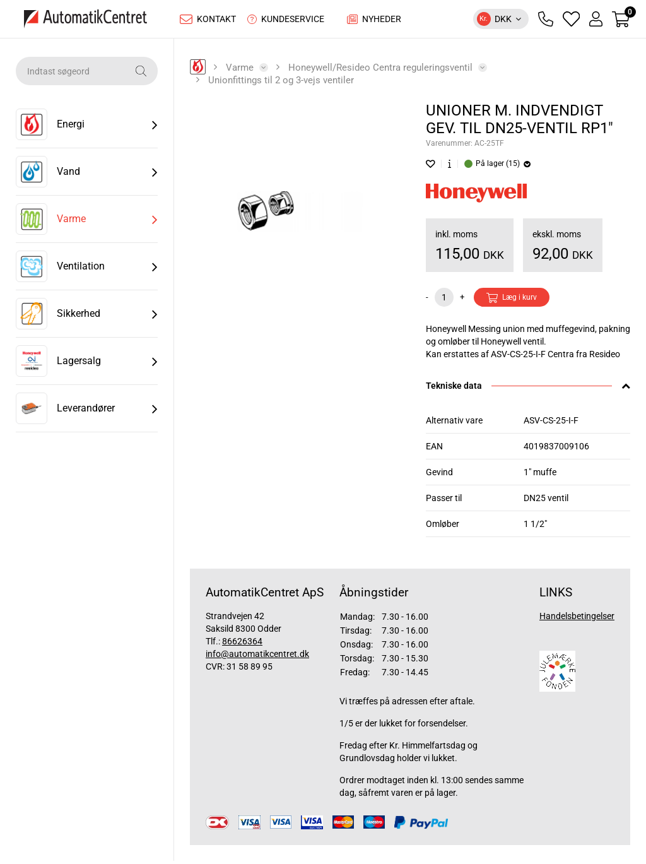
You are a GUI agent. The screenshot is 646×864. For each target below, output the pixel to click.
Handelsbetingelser (576, 619)
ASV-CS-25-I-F (551, 423)
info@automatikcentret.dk (257, 657)
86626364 (242, 644)
